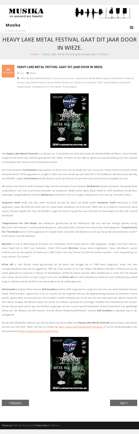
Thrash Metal (69, 86)
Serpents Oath (94, 82)
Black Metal (36, 78)
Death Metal (95, 78)
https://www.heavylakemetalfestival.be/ (80, 326)
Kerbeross (67, 82)
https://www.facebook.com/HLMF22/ (39, 331)
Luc (22, 73)
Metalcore (79, 82)
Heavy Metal (53, 82)
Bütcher (47, 78)
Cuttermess (81, 78)
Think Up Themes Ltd (23, 425)
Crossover (68, 78)
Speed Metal (110, 82)
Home (34, 54)
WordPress (53, 425)
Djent (106, 78)
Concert (57, 78)
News (33, 73)
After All (24, 78)
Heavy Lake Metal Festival (31, 82)
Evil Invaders (117, 78)
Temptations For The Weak (46, 86)
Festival (129, 78)
